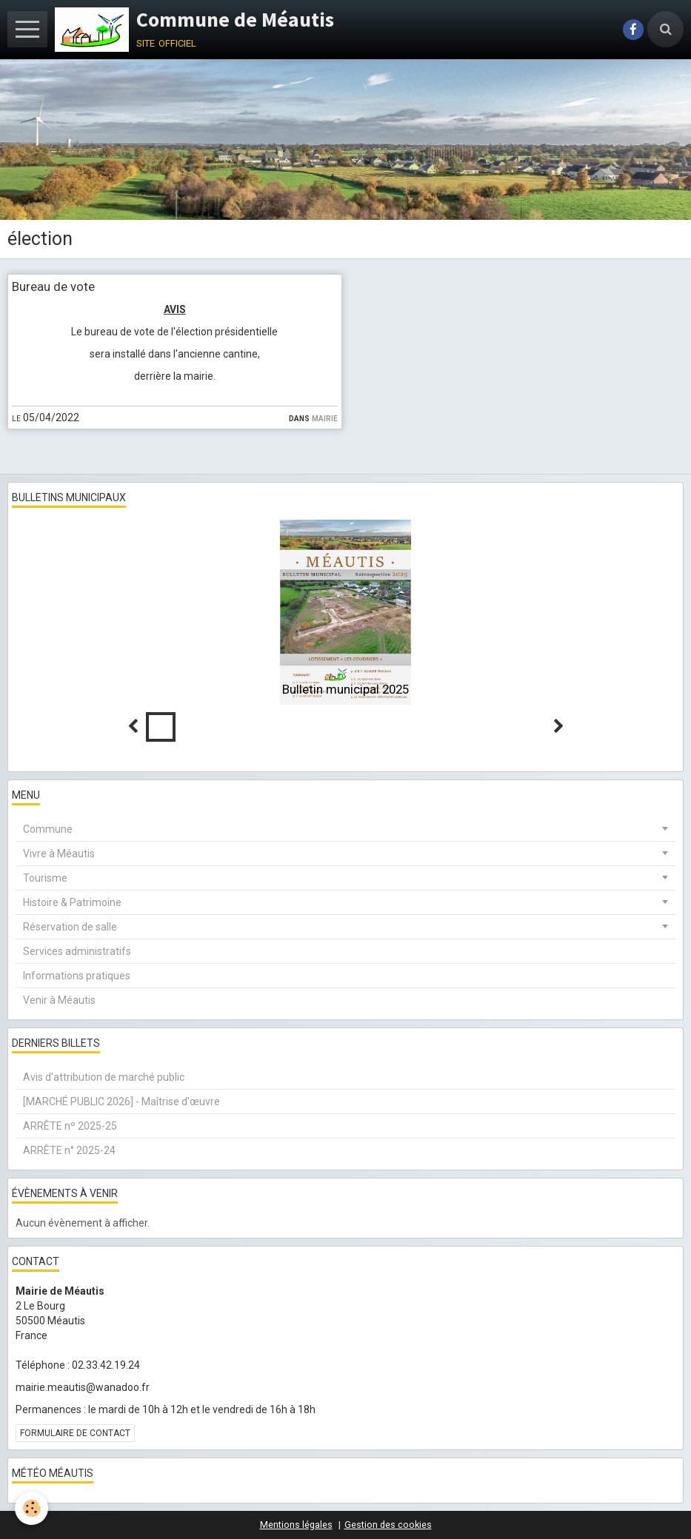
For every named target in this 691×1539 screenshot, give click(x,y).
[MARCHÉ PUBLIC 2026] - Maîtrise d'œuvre (121, 1101)
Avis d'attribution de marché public (103, 1077)
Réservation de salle (70, 927)
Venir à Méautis (59, 1000)
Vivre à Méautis (59, 853)
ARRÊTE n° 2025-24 (69, 1150)
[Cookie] (31, 1508)
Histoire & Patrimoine (72, 902)
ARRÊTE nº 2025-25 (70, 1126)
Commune (48, 829)
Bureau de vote (53, 286)
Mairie (325, 417)
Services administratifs (77, 951)
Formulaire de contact (75, 1433)
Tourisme (45, 878)
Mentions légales (296, 1524)
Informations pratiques (76, 976)
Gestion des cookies (388, 1524)
